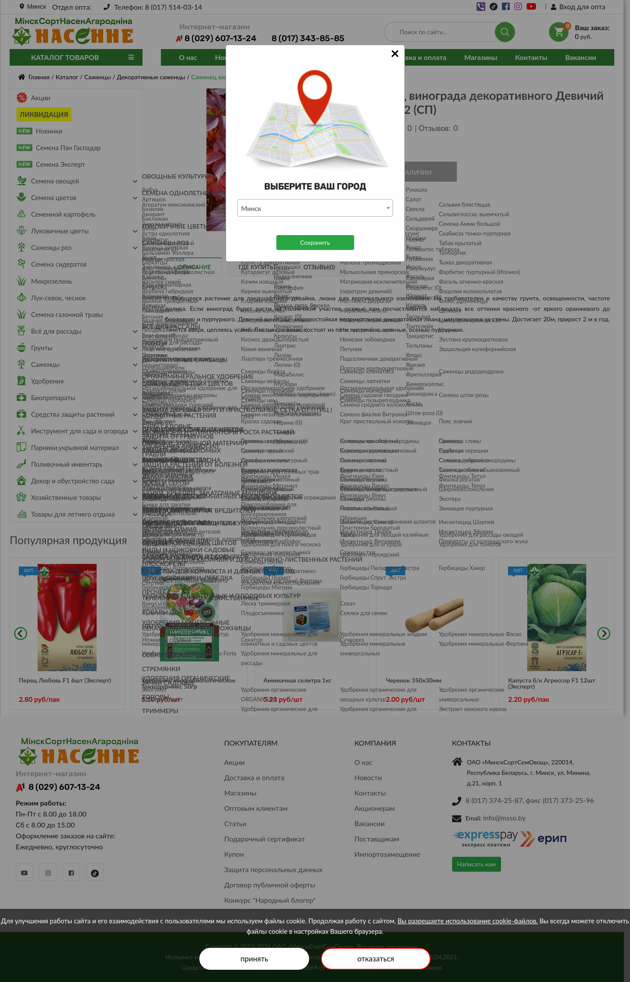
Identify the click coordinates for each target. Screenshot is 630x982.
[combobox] (315, 208)
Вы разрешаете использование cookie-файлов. (467, 921)
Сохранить (315, 242)
